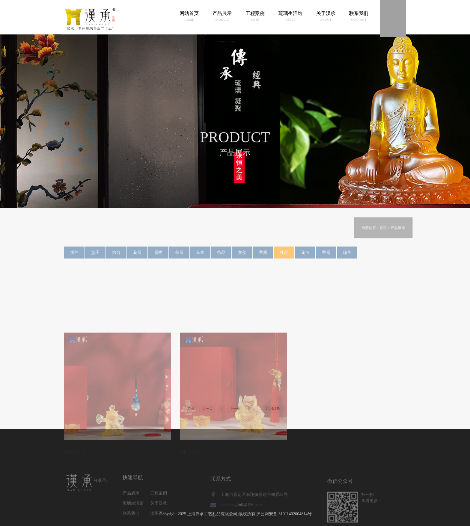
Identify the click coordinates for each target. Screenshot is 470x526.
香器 (326, 256)
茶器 (179, 256)
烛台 (116, 256)
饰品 (221, 256)
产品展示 (222, 16)
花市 (305, 256)
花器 (137, 256)
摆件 (74, 256)
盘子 (95, 256)
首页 (390, 248)
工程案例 (255, 16)
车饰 (200, 256)
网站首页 (189, 16)
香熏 (263, 256)
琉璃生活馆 (290, 16)
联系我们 (358, 16)
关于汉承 (325, 16)
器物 (158, 256)
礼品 (284, 256)
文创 (242, 256)
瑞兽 (347, 256)
